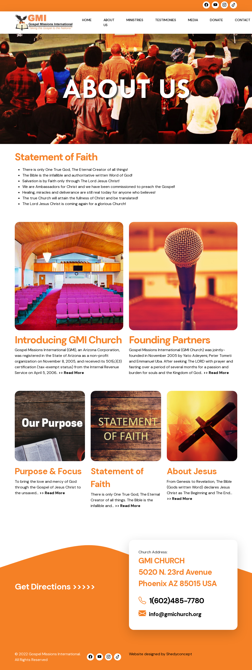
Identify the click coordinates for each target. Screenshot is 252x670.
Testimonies (165, 20)
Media (193, 20)
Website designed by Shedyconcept (160, 653)
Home (87, 20)
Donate (216, 20)
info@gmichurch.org (170, 613)
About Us (109, 22)
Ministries (134, 20)
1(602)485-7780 (172, 601)
